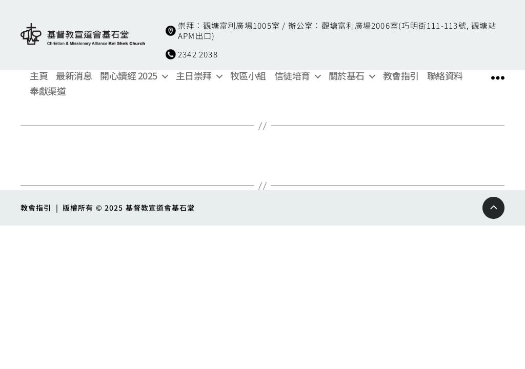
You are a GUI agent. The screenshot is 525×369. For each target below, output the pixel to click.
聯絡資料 (445, 75)
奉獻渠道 (48, 91)
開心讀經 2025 (128, 75)
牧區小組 (248, 75)
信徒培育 (292, 75)
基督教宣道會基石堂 (160, 207)
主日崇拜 (194, 75)
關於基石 (347, 75)
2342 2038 (198, 53)
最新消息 (74, 75)
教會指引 (401, 75)
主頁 (39, 75)
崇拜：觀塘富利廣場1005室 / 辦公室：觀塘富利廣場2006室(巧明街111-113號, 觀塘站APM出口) (337, 30)
